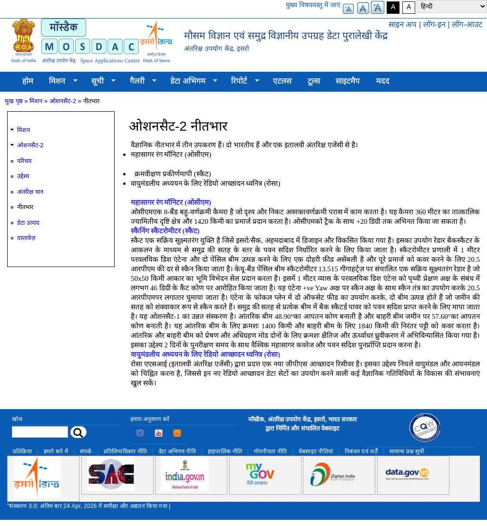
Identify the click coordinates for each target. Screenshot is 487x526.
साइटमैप (348, 81)
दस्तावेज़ (26, 237)
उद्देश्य (23, 176)
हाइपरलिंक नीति (225, 451)
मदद (383, 81)
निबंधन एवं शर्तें (361, 451)
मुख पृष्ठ (14, 101)
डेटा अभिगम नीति (177, 451)
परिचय (24, 160)
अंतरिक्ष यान (30, 191)
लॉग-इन (434, 24)
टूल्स (314, 81)
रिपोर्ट (241, 81)
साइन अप (403, 24)
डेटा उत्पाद (28, 222)
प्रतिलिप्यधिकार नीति (125, 451)
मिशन (59, 81)
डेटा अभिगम (189, 81)
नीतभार (25, 206)
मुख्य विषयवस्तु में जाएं (313, 5)
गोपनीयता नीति (270, 451)
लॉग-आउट (467, 24)
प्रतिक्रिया (22, 451)
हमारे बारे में (56, 451)
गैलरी (139, 81)
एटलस (282, 81)
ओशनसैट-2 (63, 101)
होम (27, 81)
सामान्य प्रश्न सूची (407, 451)
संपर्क (86, 451)
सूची (99, 81)
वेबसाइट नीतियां (316, 451)
